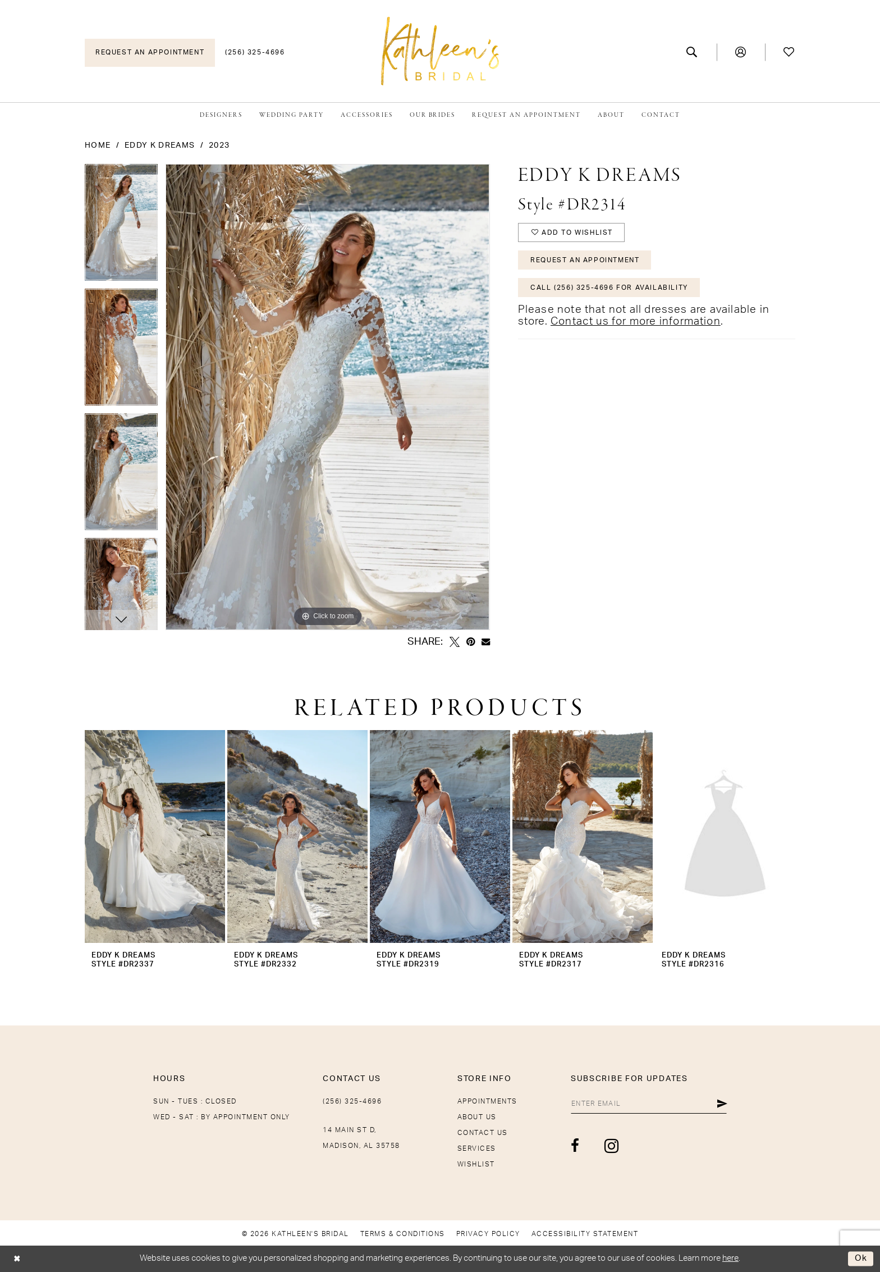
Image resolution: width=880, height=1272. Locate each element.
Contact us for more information (636, 321)
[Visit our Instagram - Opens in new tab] (612, 1146)
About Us (477, 1117)
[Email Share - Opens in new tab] (486, 641)
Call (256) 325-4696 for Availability (609, 287)
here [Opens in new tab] (730, 1258)
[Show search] (692, 52)
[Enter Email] (649, 1103)
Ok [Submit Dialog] (861, 1259)
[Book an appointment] (150, 53)
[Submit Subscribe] (722, 1103)
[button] (741, 52)
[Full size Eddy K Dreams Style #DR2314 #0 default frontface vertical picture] (327, 397)
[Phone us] (255, 52)
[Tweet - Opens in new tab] (455, 642)
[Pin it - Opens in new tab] (470, 642)
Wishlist (476, 1164)
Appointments (487, 1101)
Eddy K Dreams (160, 145)
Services (476, 1148)
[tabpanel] (121, 226)
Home (98, 145)
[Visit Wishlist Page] (789, 52)
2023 (219, 145)
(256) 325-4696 (352, 1101)
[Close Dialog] (17, 1259)
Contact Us (482, 1132)
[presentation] (155, 836)
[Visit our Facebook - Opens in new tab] (575, 1145)
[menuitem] (150, 53)
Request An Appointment (584, 260)
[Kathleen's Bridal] (440, 51)
